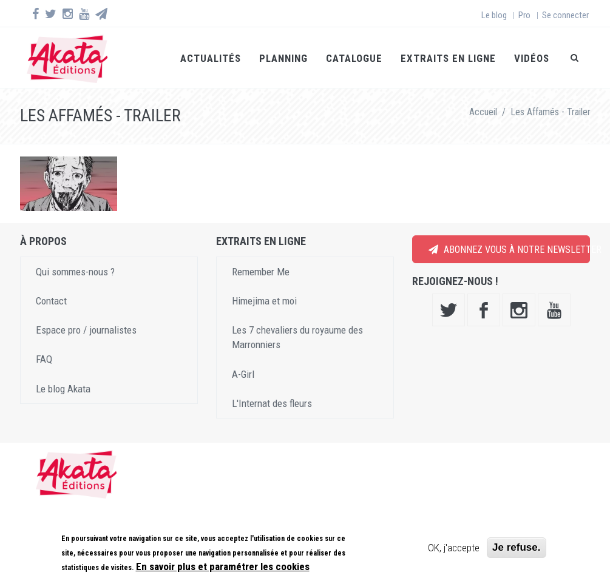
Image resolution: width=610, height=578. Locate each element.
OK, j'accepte (454, 548)
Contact (51, 301)
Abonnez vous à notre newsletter (509, 249)
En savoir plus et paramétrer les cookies (223, 566)
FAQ (44, 359)
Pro (524, 15)
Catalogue (354, 58)
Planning (283, 58)
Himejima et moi (264, 301)
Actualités (210, 58)
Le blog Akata (63, 389)
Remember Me (261, 272)
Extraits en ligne (448, 58)
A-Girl (243, 374)
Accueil (483, 112)
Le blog (494, 15)
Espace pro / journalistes (86, 330)
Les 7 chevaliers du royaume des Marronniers (297, 337)
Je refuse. (516, 547)
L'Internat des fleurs (272, 403)
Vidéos (531, 58)
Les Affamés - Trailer (550, 112)
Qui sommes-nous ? (75, 272)
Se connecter (565, 15)
